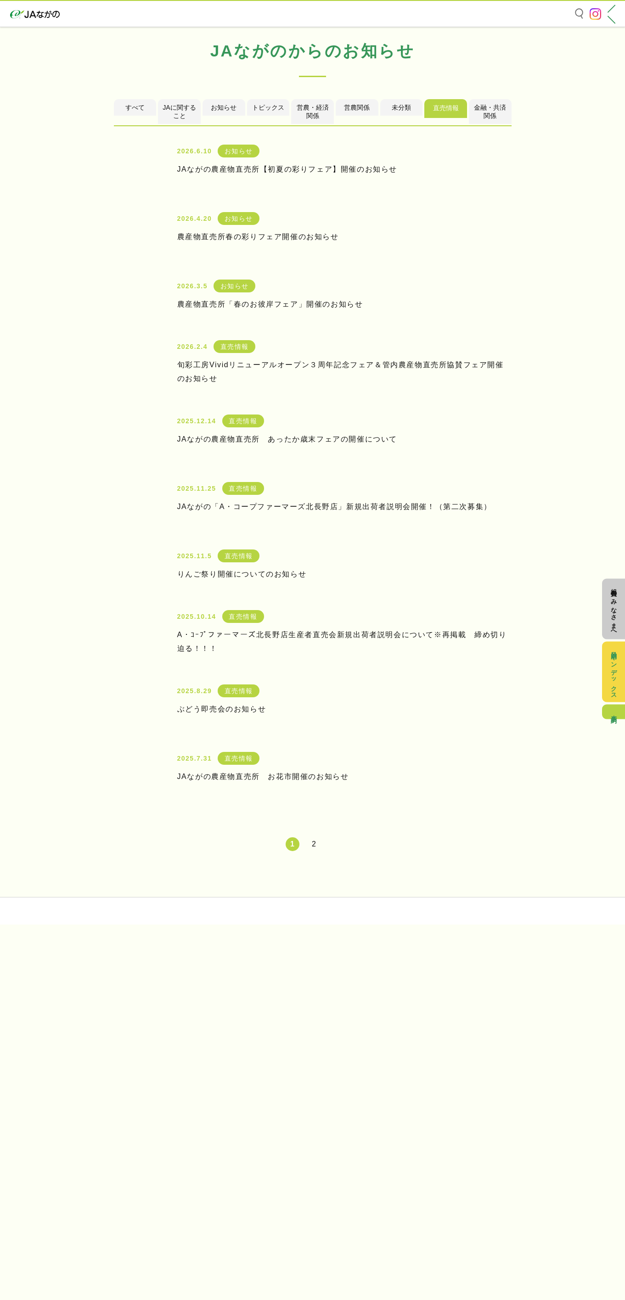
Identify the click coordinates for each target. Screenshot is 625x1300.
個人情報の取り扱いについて (91, 1217)
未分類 (401, 252)
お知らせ (223, 252)
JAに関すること (179, 256)
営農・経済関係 (313, 256)
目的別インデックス (613, 666)
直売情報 (446, 253)
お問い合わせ (68, 1231)
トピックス (268, 252)
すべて (135, 252)
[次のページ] (334, 989)
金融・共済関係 (490, 256)
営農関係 (357, 252)
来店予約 (613, 724)
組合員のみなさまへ (613, 591)
